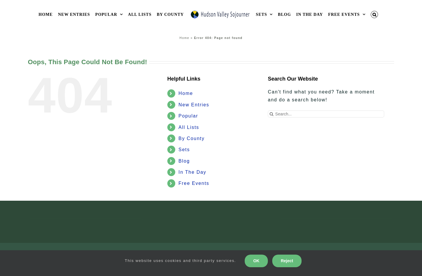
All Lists (188, 127)
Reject (287, 260)
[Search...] (326, 113)
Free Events (193, 183)
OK (256, 260)
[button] (374, 14)
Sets (184, 149)
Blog (184, 161)
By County (191, 138)
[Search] (271, 113)
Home (184, 38)
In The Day (192, 172)
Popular (188, 115)
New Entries (193, 104)
